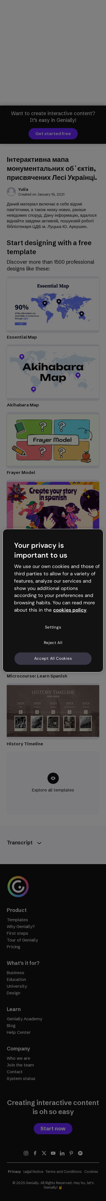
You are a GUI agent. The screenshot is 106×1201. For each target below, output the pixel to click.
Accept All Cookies (53, 658)
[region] (53, 600)
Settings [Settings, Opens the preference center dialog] (53, 627)
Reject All (53, 642)
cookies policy (69, 610)
